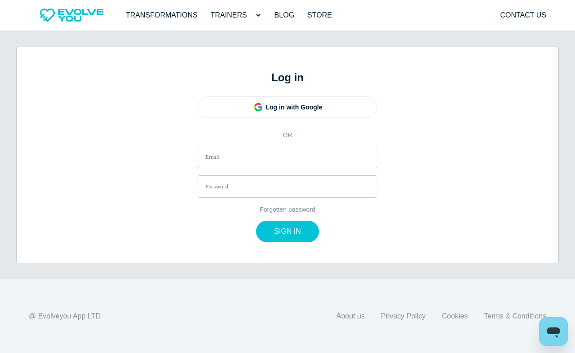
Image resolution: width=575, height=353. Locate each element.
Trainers (229, 15)
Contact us (523, 15)
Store (319, 15)
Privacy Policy (403, 316)
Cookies (455, 316)
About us (350, 316)
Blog (284, 15)
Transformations (162, 15)
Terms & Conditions (515, 316)
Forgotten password (287, 209)
